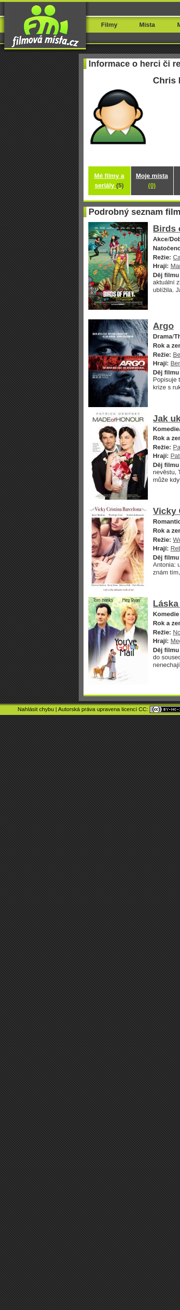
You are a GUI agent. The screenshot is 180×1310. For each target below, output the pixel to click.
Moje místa (152, 180)
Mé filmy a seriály (109, 180)
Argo (163, 326)
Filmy (109, 24)
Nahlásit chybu (36, 709)
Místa (147, 24)
